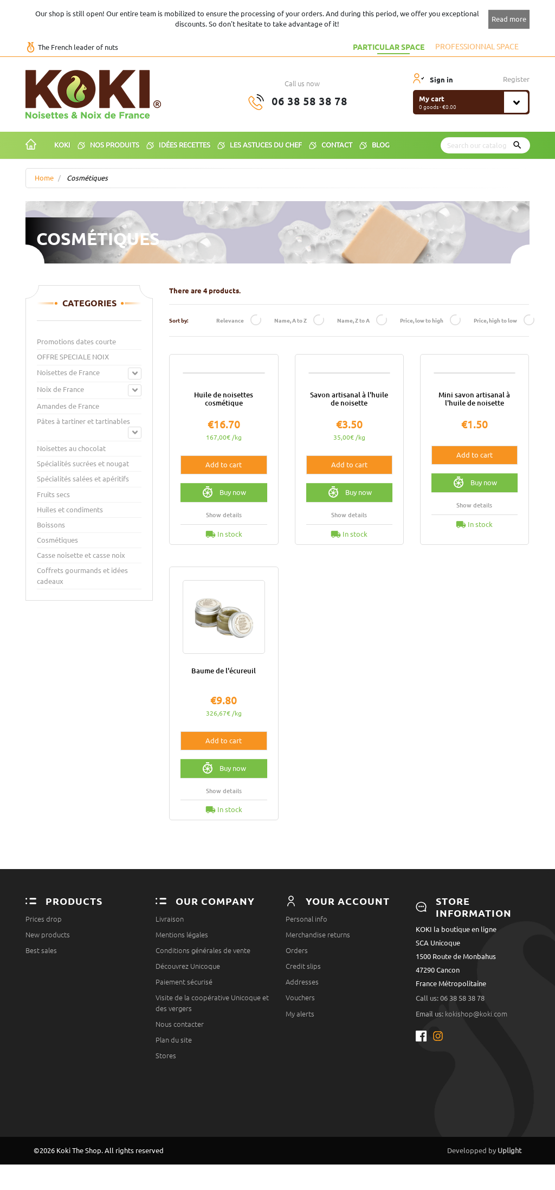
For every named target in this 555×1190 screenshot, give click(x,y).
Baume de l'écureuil (223, 734)
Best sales (41, 1014)
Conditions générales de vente (203, 1014)
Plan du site (174, 1103)
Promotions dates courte (76, 341)
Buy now (223, 555)
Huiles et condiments (70, 509)
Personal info (306, 982)
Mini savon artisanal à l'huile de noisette (474, 462)
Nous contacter (180, 1087)
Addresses (302, 1045)
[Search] (485, 145)
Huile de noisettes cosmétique (223, 462)
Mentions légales (182, 998)
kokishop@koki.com (476, 1077)
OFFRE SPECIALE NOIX (73, 357)
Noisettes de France (68, 372)
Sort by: (178, 320)
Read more (509, 19)
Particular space (388, 47)
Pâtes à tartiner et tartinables (83, 421)
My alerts (300, 1077)
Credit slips (303, 1029)
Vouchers (300, 1061)
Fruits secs (53, 494)
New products (47, 998)
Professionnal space (477, 46)
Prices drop (43, 982)
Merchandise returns (318, 998)
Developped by (484, 1176)
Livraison (170, 982)
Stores (166, 1119)
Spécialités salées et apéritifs (83, 479)
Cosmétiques (57, 540)
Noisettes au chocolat (71, 448)
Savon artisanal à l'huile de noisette (349, 462)
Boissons (51, 525)
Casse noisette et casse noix (81, 555)
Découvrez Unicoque (188, 1029)
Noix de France (60, 389)
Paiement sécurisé (184, 1045)
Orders (297, 1014)
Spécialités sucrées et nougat (83, 463)
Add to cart (223, 528)
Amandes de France (68, 406)
